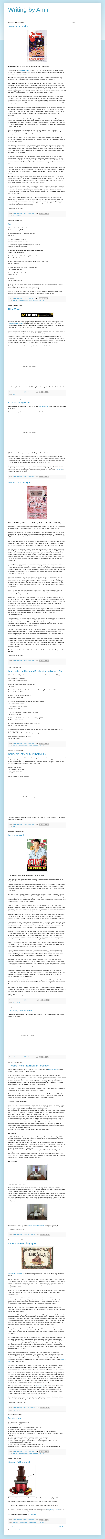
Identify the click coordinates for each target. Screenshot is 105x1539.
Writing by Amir (28, 9)
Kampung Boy (40, 1386)
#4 (9, 224)
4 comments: (31, 392)
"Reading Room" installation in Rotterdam (28, 1065)
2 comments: (31, 1451)
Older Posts (62, 1527)
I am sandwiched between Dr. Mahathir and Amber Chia (35, 671)
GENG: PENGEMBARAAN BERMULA (27, 754)
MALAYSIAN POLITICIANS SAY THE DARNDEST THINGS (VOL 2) (29, 300)
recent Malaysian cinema (15, 323)
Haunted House (53, 1069)
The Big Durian (43, 406)
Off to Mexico (14, 309)
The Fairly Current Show (20, 1010)
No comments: (31, 1234)
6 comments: (31, 213)
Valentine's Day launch (19, 1462)
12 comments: (31, 1000)
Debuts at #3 (14, 1418)
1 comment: (31, 298)
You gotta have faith (18, 26)
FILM (14, 394)
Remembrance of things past (22, 1243)
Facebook (33, 1514)
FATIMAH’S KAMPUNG (15, 1274)
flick (26, 758)
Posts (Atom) (18, 1530)
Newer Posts (12, 1527)
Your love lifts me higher (20, 482)
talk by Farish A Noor (53, 1509)
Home (37, 1527)
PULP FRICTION (17, 216)
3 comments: (31, 660)
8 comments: (31, 743)
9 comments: (31, 824)
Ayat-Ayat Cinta (24, 70)
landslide (59, 469)
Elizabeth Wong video (18, 402)
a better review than (36, 1226)
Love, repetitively (16, 835)
